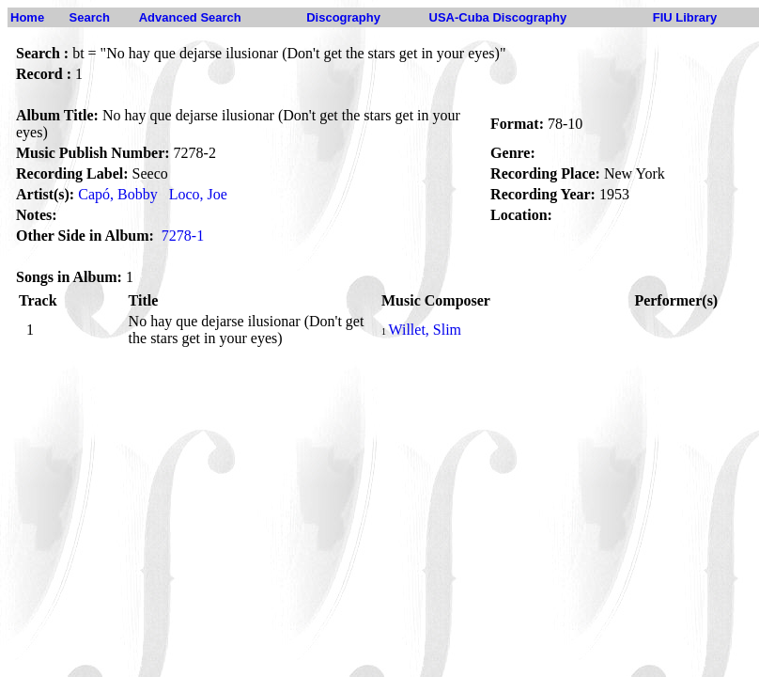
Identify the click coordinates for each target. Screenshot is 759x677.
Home (27, 17)
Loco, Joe (198, 194)
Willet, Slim (424, 330)
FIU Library (685, 17)
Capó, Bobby (117, 194)
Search (90, 17)
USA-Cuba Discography (498, 17)
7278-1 (183, 236)
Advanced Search (190, 17)
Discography (343, 17)
